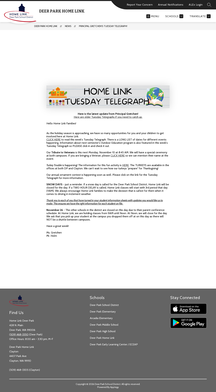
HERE (125, 165)
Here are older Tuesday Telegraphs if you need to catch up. (108, 117)
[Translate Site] (200, 16)
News (68, 26)
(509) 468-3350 (18, 334)
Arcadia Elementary (101, 318)
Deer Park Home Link (45, 26)
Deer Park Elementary (103, 311)
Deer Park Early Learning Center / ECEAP (114, 344)
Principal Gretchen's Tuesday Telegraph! (103, 26)
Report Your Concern (140, 4)
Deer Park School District (104, 305)
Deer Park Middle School (104, 324)
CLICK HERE (53, 139)
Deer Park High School (103, 331)
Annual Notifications (170, 4)
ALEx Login (195, 4)
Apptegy (114, 387)
